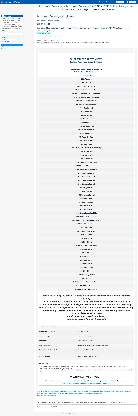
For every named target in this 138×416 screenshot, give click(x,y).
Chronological (40, 33)
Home (101, 2)
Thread (48, 33)
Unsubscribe (5, 41)
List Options (6, 16)
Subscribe (4, 39)
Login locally (132, 2)
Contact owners (6, 34)
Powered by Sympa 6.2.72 (70, 413)
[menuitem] (101, 2)
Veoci (86, 387)
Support (109, 2)
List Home (4, 37)
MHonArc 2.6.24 (52, 406)
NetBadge (120, 2)
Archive (4, 44)
